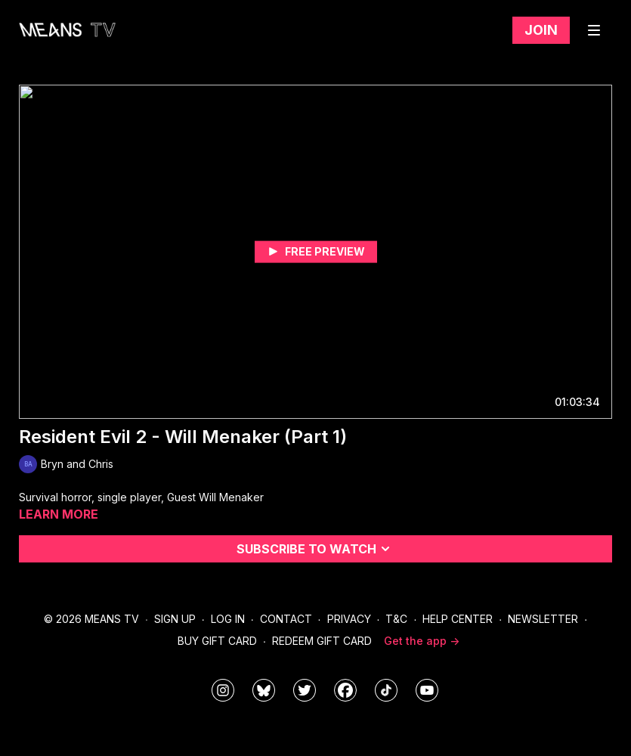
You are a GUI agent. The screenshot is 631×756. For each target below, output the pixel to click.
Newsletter (543, 618)
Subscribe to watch (315, 549)
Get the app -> (421, 640)
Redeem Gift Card (322, 640)
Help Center (457, 618)
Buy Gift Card (217, 640)
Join (541, 30)
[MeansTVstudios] (263, 690)
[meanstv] (345, 690)
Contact (286, 618)
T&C (396, 618)
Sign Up (175, 618)
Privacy (349, 618)
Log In (228, 618)
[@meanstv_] (386, 690)
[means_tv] (223, 690)
